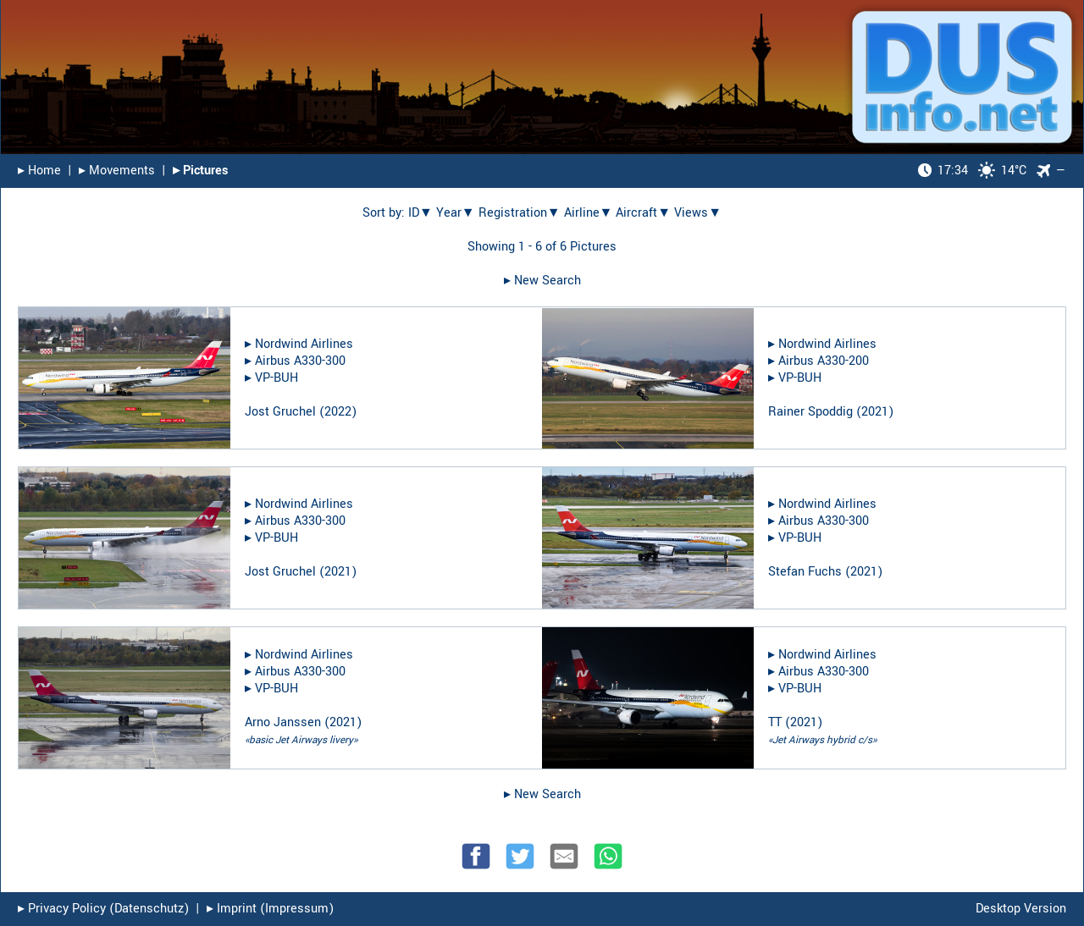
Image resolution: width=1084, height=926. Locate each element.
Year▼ (455, 213)
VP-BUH (276, 378)
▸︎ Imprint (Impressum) (270, 909)
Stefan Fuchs (805, 572)
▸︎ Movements (117, 170)
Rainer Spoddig (810, 412)
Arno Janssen (283, 722)
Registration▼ (519, 213)
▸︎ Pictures (200, 170)
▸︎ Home (39, 170)
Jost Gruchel (280, 412)
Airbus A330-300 (300, 361)
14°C (972, 170)
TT (775, 722)
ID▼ (420, 213)
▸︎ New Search (542, 280)
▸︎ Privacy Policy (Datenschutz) (103, 909)
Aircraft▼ (643, 213)
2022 (337, 412)
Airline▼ (588, 213)
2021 (874, 412)
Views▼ (698, 213)
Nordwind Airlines (304, 344)
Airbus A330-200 (823, 361)
